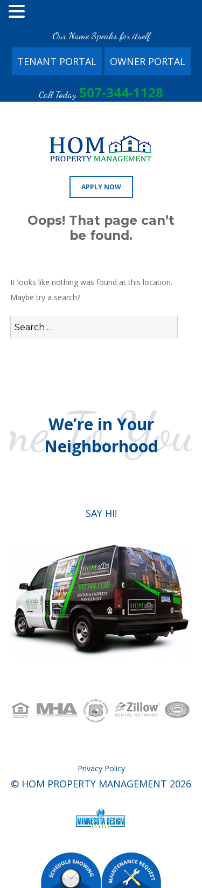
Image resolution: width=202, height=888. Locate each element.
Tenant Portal (56, 61)
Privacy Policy (101, 768)
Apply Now (101, 186)
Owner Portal (147, 61)
